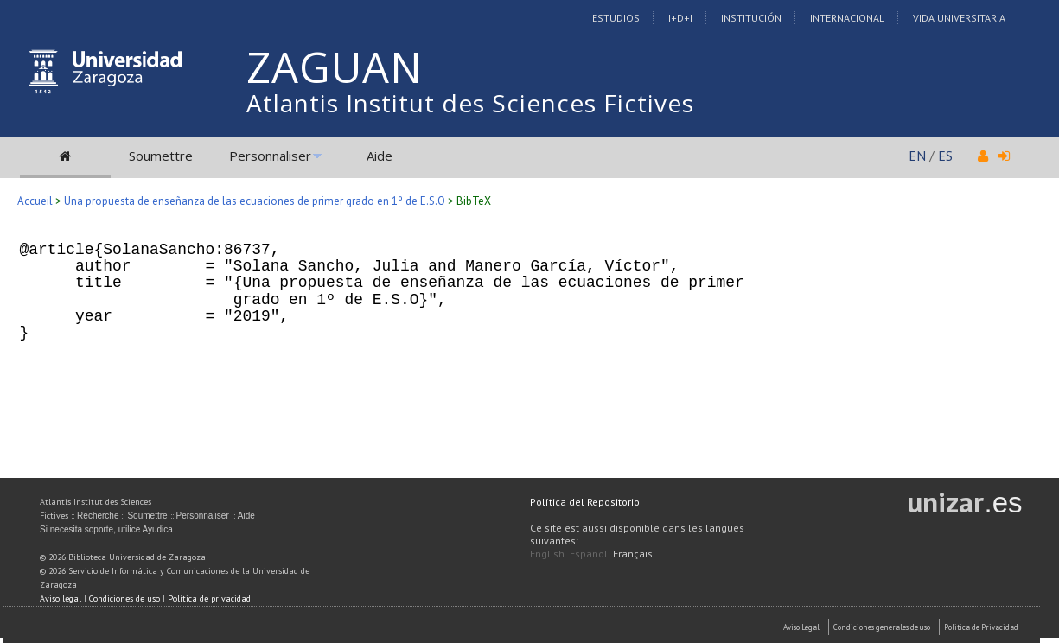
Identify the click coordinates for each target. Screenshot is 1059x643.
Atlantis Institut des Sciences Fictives (470, 102)
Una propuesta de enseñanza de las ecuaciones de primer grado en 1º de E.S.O (254, 201)
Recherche (97, 515)
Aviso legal (60, 598)
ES (945, 155)
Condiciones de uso (124, 598)
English (547, 553)
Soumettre (161, 155)
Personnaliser (270, 155)
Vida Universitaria (959, 17)
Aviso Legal (801, 627)
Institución (751, 17)
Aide (379, 155)
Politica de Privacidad (981, 627)
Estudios (616, 17)
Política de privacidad (209, 598)
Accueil (35, 201)
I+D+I (680, 17)
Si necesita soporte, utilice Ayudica (106, 529)
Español (589, 553)
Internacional (847, 17)
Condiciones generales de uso (881, 627)
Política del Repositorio (585, 501)
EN (917, 155)
